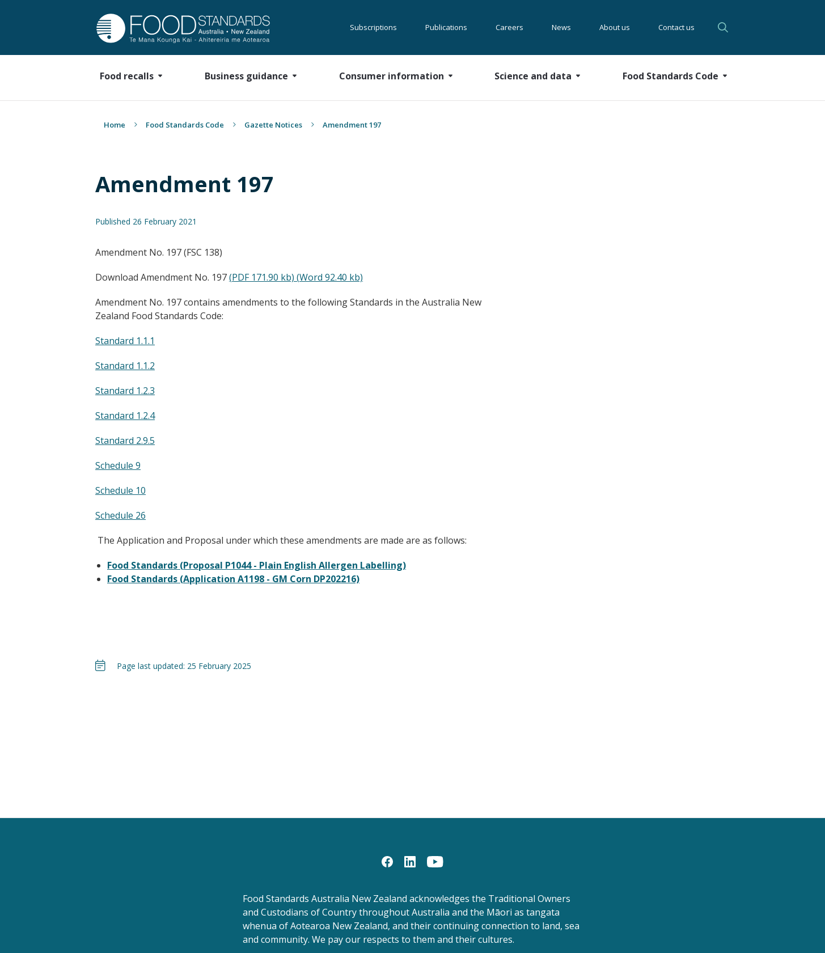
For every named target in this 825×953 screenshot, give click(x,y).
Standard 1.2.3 (125, 390)
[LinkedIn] (410, 861)
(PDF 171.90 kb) (263, 277)
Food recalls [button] (127, 76)
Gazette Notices (273, 125)
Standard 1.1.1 (125, 340)
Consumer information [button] (391, 76)
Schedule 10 (120, 490)
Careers (509, 27)
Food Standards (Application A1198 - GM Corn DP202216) (233, 579)
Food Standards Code (185, 125)
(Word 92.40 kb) (330, 277)
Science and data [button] (533, 76)
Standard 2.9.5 (125, 440)
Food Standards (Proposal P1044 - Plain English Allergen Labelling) (256, 565)
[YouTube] (435, 861)
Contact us (676, 27)
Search (723, 27)
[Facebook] (387, 861)
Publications (446, 27)
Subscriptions (373, 27)
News (561, 27)
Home (114, 125)
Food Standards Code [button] (670, 76)
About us (614, 27)
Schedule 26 (120, 515)
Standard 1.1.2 (125, 365)
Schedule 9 (118, 465)
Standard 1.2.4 (125, 415)
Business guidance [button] (246, 76)
